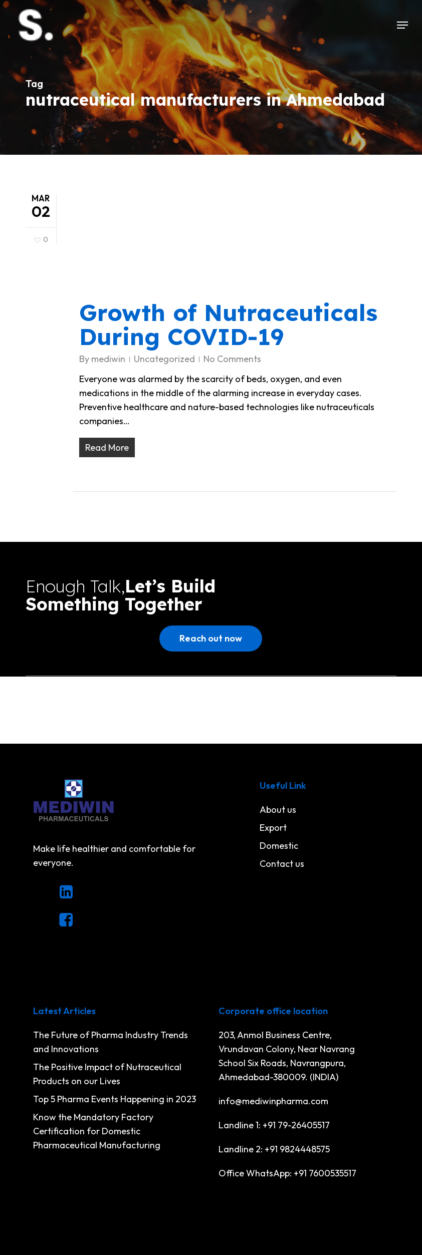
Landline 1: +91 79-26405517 (274, 1125)
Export (273, 827)
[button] (402, 25)
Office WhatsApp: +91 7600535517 (287, 1173)
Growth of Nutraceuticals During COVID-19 (228, 324)
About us (278, 809)
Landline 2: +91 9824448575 (274, 1149)
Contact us (282, 863)
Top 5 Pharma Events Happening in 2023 (114, 1099)
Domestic (279, 845)
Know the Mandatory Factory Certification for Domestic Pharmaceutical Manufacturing (96, 1131)
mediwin (108, 359)
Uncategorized (164, 359)
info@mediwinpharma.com (273, 1101)
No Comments (232, 359)
